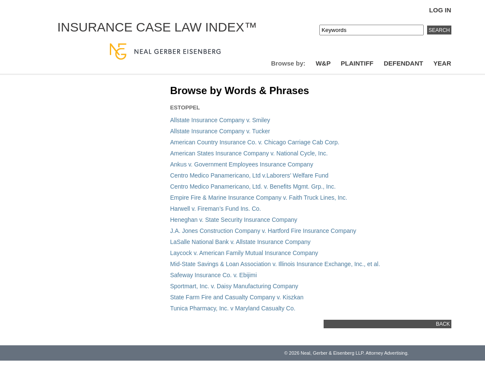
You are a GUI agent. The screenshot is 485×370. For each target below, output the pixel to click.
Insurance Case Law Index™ (157, 27)
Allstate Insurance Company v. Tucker (220, 131)
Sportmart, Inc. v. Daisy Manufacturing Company (234, 286)
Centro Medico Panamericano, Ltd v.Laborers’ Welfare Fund (249, 175)
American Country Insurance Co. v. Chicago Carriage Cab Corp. (254, 142)
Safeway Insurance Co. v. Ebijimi (213, 275)
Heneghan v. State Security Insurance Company (234, 219)
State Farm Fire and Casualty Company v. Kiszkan (237, 297)
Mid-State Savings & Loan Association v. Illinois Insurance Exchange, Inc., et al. (275, 264)
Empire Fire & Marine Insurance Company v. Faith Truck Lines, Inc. (258, 197)
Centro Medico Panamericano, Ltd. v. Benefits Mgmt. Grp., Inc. (253, 186)
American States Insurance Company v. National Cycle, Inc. (249, 153)
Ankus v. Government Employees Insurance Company (241, 164)
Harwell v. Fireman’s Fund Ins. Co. (215, 208)
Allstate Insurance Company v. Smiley (220, 120)
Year (442, 63)
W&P (323, 63)
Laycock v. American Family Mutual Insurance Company (244, 253)
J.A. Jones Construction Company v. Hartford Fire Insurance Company (263, 230)
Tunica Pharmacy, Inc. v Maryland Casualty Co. (233, 308)
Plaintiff (357, 63)
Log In (440, 10)
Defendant (403, 63)
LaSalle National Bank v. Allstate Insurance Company (240, 241)
